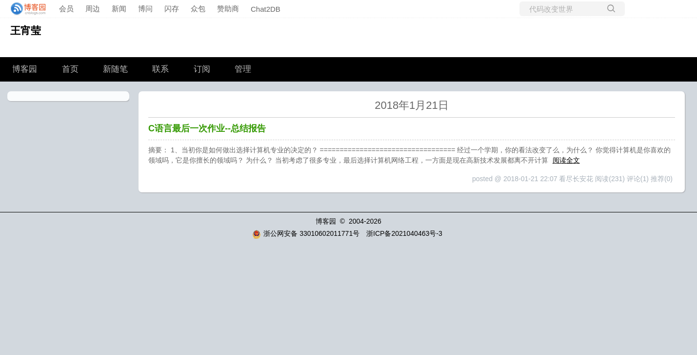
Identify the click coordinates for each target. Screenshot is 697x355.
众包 (198, 8)
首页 (70, 69)
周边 (92, 8)
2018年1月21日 (412, 105)
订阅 (202, 69)
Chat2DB (265, 9)
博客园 (24, 69)
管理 (243, 69)
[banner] (25, 8)
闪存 (171, 8)
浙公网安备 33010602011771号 (305, 233)
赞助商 (228, 8)
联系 (160, 69)
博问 (145, 8)
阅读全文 (566, 160)
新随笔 (115, 69)
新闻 (119, 8)
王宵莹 (25, 30)
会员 (66, 8)
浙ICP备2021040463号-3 (404, 233)
